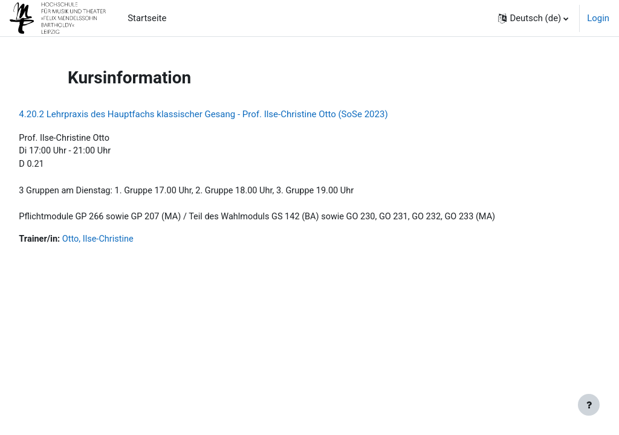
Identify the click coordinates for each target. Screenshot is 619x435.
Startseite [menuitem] (147, 18)
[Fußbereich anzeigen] (589, 405)
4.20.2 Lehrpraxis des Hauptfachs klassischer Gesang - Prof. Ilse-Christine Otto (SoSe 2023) (230, 114)
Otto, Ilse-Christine (126, 241)
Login (598, 18)
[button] (533, 18)
